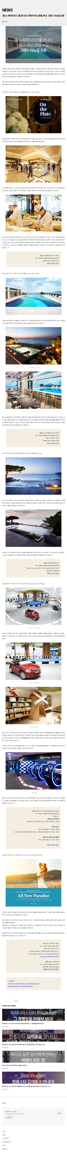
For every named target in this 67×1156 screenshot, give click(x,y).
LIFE (4, 1145)
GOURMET (6, 1142)
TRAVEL (5, 1138)
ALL (3, 1131)
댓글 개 (4, 1103)
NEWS (7, 10)
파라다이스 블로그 (11, 1111)
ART (4, 1135)
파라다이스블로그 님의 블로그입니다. (14, 1114)
